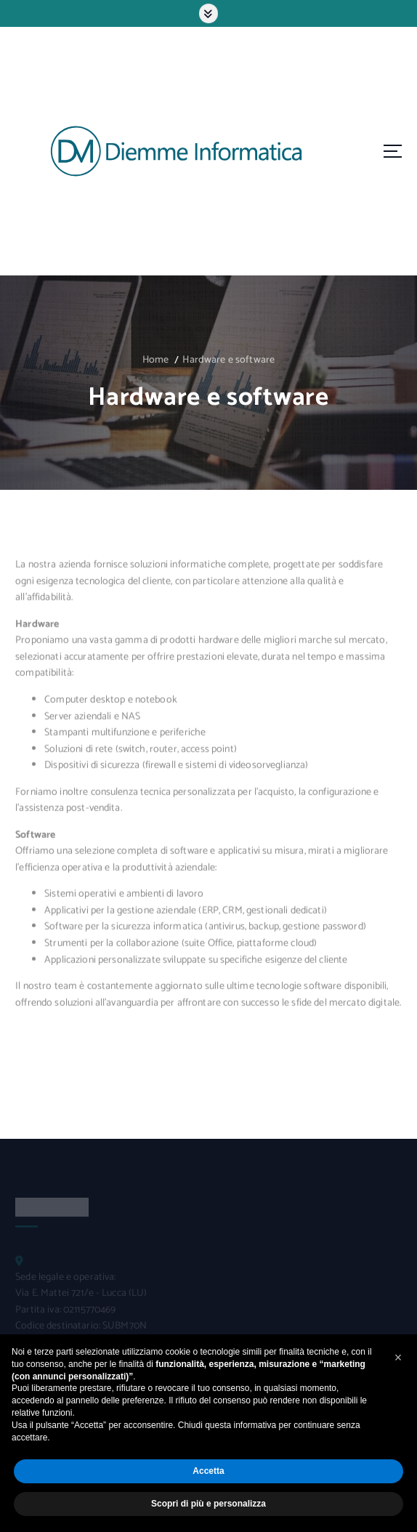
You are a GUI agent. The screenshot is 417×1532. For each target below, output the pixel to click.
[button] (398, 1357)
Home (155, 360)
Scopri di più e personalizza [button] (208, 1504)
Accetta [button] (208, 1471)
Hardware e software (228, 360)
